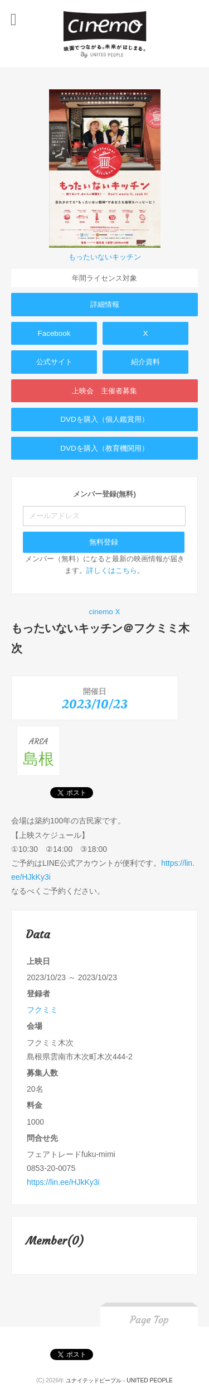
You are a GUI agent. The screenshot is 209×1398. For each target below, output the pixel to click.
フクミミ (42, 1009)
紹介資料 (145, 362)
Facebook (53, 333)
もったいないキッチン (105, 257)
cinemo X (104, 612)
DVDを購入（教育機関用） (104, 448)
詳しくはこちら (111, 570)
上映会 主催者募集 (104, 391)
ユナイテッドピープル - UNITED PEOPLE (119, 1380)
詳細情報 (104, 304)
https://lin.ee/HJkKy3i (63, 1182)
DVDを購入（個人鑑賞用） (104, 419)
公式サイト (54, 362)
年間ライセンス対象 (104, 278)
